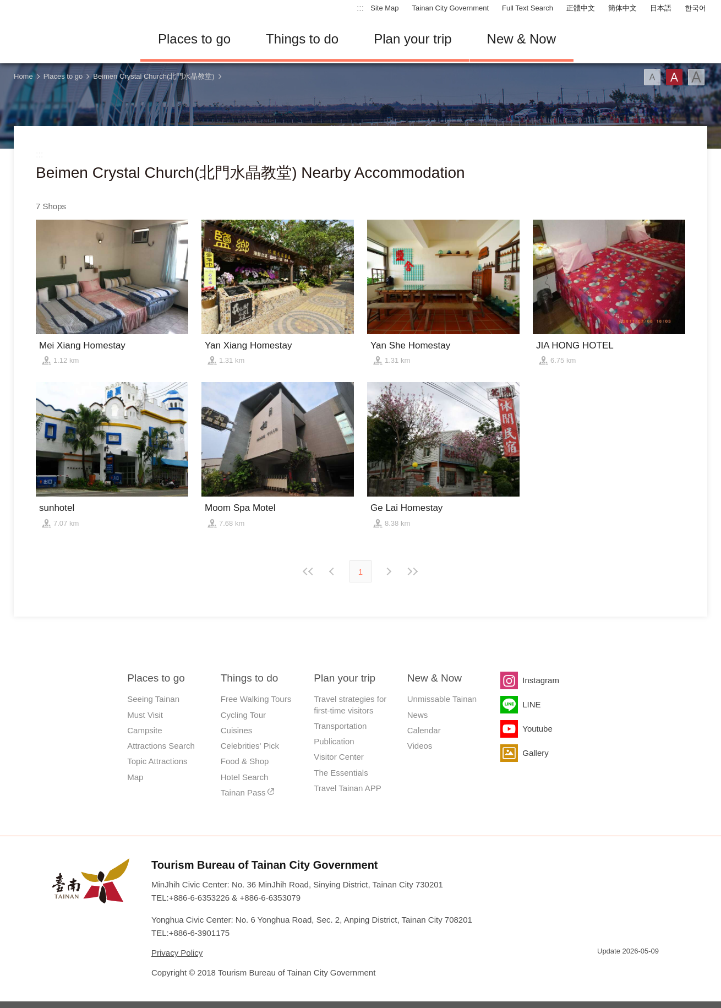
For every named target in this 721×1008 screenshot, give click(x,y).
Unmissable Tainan (442, 699)
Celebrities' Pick (250, 745)
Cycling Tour (243, 715)
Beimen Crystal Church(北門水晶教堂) (153, 76)
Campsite (144, 730)
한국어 (695, 8)
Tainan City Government (450, 8)
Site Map (384, 8)
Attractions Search (161, 745)
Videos (420, 745)
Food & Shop (245, 761)
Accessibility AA (644, 970)
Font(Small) (652, 77)
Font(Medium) (674, 77)
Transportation (340, 726)
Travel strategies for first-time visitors (350, 704)
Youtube (537, 728)
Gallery (535, 753)
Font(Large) (696, 77)
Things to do (302, 38)
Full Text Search (527, 8)
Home (23, 76)
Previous (388, 571)
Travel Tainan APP (347, 788)
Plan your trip (412, 38)
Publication (334, 741)
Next (333, 571)
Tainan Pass (243, 792)
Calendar (424, 730)
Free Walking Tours (256, 699)
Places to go (194, 38)
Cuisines (237, 730)
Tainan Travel (68, 39)
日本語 (660, 8)
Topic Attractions (157, 761)
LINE (531, 704)
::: (360, 8)
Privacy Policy (177, 952)
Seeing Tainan (153, 699)
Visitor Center (339, 756)
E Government (605, 970)
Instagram (540, 680)
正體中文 (580, 8)
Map (135, 777)
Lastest (412, 571)
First (309, 571)
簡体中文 (622, 8)
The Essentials (341, 772)
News (417, 715)
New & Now (521, 38)
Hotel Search (245, 777)
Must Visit (145, 715)
